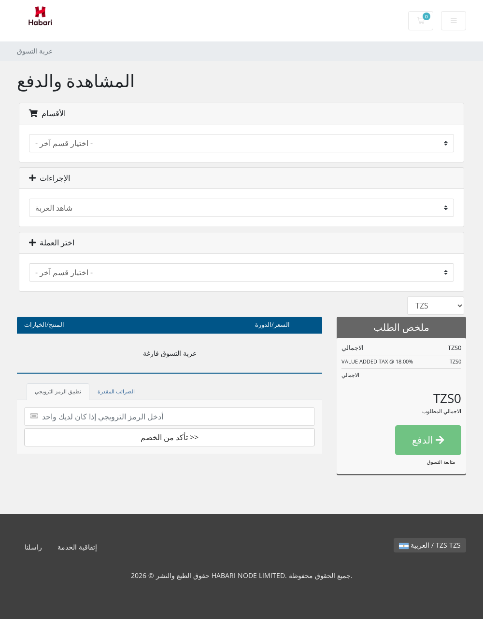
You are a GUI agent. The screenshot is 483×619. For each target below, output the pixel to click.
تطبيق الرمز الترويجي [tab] (58, 391)
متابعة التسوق (441, 461)
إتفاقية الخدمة (77, 547)
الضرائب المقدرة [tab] (116, 391)
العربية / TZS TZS (430, 545)
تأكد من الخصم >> (170, 437)
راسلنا (33, 547)
